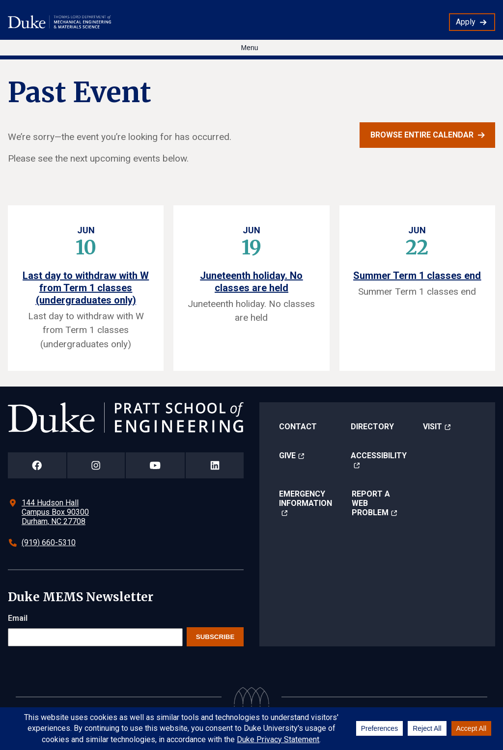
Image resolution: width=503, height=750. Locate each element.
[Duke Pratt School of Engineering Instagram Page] (96, 465)
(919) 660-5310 (49, 542)
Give (287, 455)
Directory (372, 426)
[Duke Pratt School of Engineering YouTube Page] (155, 465)
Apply (465, 22)
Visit (432, 426)
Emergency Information (305, 498)
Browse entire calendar (422, 134)
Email (18, 618)
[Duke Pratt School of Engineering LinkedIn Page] (215, 465)
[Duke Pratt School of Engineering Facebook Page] (37, 465)
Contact (298, 426)
